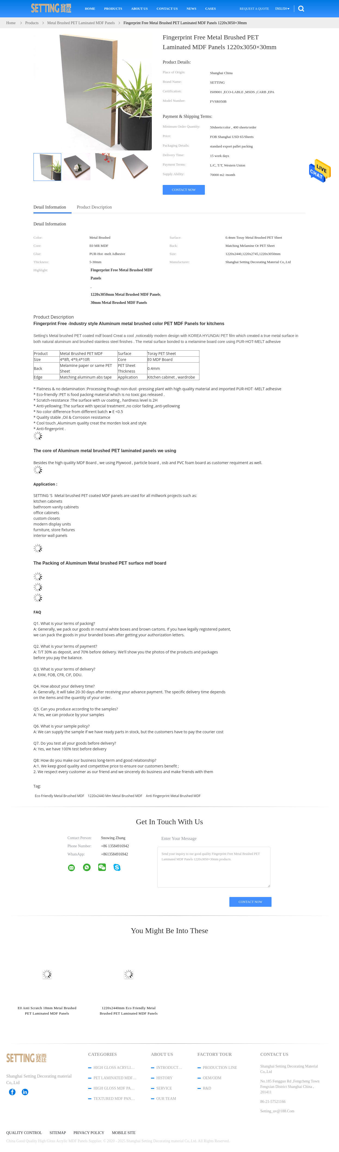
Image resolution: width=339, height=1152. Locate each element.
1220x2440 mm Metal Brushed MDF (115, 796)
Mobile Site (123, 1133)
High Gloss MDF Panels (115, 1088)
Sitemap (58, 1133)
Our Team (166, 1099)
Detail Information (49, 207)
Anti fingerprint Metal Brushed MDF (173, 796)
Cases (210, 9)
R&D (207, 1088)
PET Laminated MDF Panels (115, 1078)
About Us (139, 9)
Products (113, 9)
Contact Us (167, 9)
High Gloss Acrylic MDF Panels (115, 1068)
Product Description (94, 207)
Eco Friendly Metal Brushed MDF (59, 796)
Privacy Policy (88, 1133)
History (164, 1078)
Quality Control (24, 1133)
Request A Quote (254, 9)
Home (90, 9)
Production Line (220, 1068)
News (191, 9)
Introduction (169, 1068)
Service (164, 1088)
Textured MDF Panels (115, 1099)
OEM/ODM (212, 1078)
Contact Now (184, 190)
